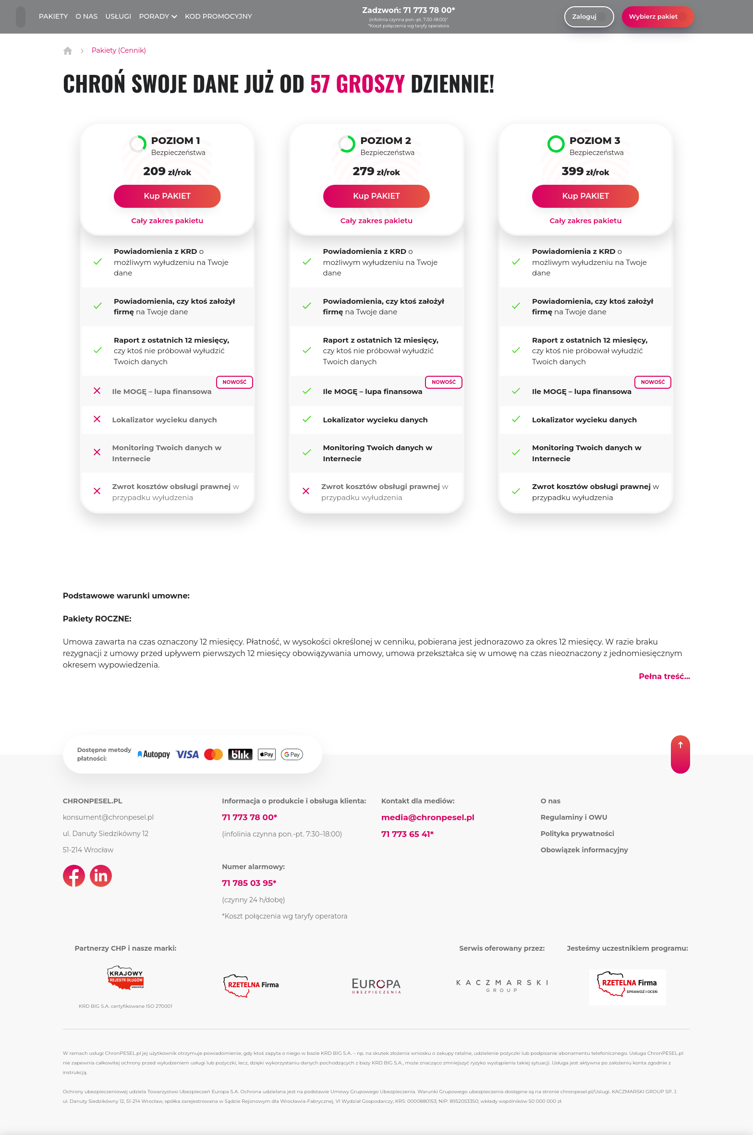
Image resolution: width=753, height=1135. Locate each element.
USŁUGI (118, 16)
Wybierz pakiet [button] (658, 17)
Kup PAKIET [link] (167, 196)
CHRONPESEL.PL (92, 801)
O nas (551, 801)
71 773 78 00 (427, 10)
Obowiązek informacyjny (584, 850)
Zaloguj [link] (589, 17)
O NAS (86, 16)
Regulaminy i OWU (574, 817)
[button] (680, 754)
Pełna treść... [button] (664, 676)
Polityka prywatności (578, 833)
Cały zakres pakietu (167, 220)
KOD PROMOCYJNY (218, 16)
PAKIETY (53, 16)
